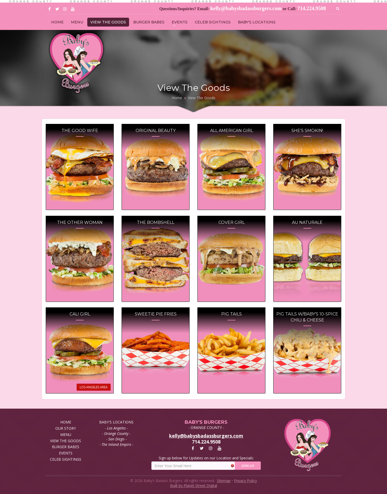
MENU (77, 22)
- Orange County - (116, 433)
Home (177, 97)
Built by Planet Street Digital (193, 485)
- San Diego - (116, 438)
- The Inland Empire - (116, 444)
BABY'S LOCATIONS (257, 22)
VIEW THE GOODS (108, 22)
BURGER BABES (148, 22)
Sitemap (224, 480)
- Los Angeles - (116, 428)
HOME (57, 22)
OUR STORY (65, 428)
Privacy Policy (245, 480)
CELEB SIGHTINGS (213, 22)
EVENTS (180, 22)
